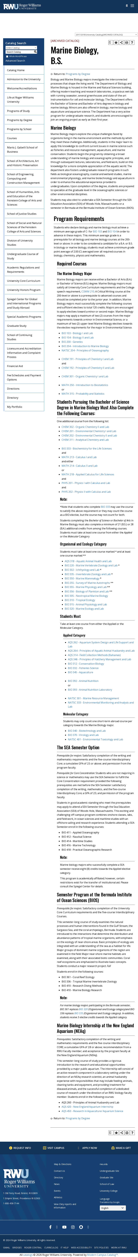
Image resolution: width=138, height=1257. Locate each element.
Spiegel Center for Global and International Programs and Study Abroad (24, 303)
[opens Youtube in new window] (64, 1227)
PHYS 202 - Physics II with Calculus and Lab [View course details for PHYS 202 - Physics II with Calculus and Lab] (86, 491)
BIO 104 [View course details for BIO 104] (112, 231)
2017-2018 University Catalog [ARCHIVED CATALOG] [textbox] (99, 34)
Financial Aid (15, 366)
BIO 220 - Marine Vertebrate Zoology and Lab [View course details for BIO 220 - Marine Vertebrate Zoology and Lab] (91, 565)
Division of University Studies (20, 243)
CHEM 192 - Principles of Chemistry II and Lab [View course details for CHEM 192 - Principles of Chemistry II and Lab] (88, 368)
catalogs (28, 1255)
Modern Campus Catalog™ (102, 1255)
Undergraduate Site (109, 1170)
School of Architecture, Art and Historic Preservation (23, 163)
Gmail (6, 1247)
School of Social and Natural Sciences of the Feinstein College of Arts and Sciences (24, 227)
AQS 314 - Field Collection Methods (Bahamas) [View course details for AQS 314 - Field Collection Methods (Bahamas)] (94, 655)
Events (57, 1190)
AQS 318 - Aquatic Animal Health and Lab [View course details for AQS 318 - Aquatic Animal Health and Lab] (88, 561)
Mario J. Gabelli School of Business (22, 149)
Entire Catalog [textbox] (12, 47)
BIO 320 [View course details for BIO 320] (83, 1009)
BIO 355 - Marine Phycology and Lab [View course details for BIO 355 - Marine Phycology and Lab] (86, 587)
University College (108, 1190)
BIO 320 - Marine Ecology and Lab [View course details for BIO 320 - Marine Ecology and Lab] (84, 608)
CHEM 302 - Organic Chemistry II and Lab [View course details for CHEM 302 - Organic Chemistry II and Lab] (85, 427)
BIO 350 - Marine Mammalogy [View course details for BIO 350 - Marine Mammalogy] (82, 578)
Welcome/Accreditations (22, 88)
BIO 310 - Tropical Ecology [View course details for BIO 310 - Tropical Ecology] (80, 600)
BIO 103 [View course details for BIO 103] (97, 231)
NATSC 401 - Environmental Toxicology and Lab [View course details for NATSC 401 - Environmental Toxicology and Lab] (95, 739)
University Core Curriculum (23, 281)
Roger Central (33, 1247)
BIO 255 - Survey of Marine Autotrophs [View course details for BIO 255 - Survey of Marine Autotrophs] (87, 583)
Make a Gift (123, 1148)
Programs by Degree (19, 120)
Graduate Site (106, 1177)
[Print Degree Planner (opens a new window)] (110, 42)
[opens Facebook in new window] (50, 1227)
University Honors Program (23, 290)
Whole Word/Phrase (18, 56)
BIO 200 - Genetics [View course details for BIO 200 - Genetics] (72, 342)
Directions (13, 388)
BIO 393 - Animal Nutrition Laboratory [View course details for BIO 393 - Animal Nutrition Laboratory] (90, 689)
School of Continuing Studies (19, 337)
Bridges (17, 1247)
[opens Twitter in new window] (57, 1227)
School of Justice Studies (21, 213)
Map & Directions (62, 1164)
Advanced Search (15, 60)
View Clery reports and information (65, 1206)
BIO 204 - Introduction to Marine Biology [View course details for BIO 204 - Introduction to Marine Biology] (85, 346)
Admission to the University (24, 79)
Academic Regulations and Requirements (23, 269)
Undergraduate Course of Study (22, 256)
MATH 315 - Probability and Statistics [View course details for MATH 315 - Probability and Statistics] (83, 393)
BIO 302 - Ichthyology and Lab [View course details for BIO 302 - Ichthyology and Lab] (82, 570)
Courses (12, 138)
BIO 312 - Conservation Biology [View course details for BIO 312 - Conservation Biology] (86, 663)
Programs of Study (18, 111)
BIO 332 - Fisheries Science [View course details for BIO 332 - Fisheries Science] (83, 668)
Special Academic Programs (24, 316)
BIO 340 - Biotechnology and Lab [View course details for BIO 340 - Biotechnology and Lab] (87, 730)
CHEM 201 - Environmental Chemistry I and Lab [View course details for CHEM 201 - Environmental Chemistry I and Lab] (89, 431)
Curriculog (51, 1247)
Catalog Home (16, 70)
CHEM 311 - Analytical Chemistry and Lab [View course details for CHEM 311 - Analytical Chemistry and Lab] (85, 439)
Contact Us (59, 1170)
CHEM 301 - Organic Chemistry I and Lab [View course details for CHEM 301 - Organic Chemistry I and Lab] (85, 376)
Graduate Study (17, 326)
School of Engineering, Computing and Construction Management (23, 178)
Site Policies (101, 1247)
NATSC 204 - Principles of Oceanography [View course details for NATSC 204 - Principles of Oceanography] (85, 350)
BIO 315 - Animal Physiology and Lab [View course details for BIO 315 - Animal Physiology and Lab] (86, 604)
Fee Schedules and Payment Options (24, 377)
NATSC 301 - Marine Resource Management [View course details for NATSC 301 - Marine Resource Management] (93, 698)
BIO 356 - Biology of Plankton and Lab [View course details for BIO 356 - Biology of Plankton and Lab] (87, 591)
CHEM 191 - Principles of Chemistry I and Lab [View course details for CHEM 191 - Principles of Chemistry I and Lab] (87, 359)
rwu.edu (104, 1164)
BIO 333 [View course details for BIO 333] (105, 507)
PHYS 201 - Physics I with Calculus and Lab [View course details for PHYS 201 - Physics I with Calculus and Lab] (86, 483)
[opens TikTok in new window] (88, 1227)
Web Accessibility (81, 1247)
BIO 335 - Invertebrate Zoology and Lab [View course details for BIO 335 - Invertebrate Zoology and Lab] (88, 574)
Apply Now (89, 1148)
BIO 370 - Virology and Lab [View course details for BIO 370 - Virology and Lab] (83, 735)
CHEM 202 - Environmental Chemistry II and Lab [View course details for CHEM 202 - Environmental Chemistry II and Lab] (89, 435)
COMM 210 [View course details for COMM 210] (87, 291)
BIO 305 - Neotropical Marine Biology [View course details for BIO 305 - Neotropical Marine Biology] (86, 596)
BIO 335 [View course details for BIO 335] (78, 1013)
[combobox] (106, 34)
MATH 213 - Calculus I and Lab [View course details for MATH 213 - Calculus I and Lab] (79, 457)
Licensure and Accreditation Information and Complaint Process (24, 353)
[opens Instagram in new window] (73, 1227)
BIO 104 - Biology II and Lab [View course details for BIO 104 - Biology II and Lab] (78, 337)
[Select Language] (113, 1208)
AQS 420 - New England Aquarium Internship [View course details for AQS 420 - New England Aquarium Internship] (87, 1106)
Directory (12, 397)
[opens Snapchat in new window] (81, 1227)
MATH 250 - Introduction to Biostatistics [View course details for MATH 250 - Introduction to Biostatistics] (85, 385)
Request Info (22, 1148)
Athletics (58, 1197)
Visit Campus (55, 1148)
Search (127, 5)
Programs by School (19, 129)
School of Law (107, 1184)
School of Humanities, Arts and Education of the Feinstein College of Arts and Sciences (24, 198)
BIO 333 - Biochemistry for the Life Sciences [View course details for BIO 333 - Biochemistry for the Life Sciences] (87, 448)
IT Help (65, 1247)
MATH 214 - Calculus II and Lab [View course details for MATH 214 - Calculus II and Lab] (79, 465)
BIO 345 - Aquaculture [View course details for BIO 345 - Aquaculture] (80, 672)
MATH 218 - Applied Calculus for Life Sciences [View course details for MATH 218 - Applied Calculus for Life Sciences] (88, 474)
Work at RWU (119, 1247)
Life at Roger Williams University (20, 99)
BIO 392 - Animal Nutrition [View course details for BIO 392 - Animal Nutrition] (83, 681)
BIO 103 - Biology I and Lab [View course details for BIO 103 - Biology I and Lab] (77, 333)
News (57, 1184)
